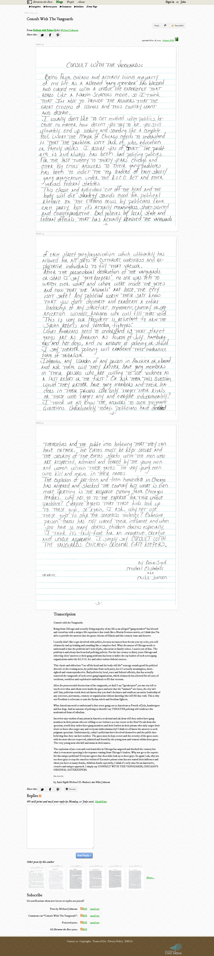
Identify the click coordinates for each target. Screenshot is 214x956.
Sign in (170, 2)
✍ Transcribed (177, 25)
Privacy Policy (115, 941)
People (70, 2)
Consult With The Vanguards (50, 19)
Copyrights (85, 941)
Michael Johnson (69, 30)
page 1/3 (39, 44)
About (81, 2)
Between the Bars (42, 2)
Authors (80, 6)
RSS (83, 909)
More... (150, 877)
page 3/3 (39, 423)
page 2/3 (40, 233)
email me (94, 909)
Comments (66, 6)
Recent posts (51, 6)
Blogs (59, 2)
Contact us (72, 941)
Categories (36, 6)
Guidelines (101, 802)
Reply (156, 25)
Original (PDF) (170, 40)
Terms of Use (99, 941)
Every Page (91, 6)
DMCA (128, 941)
